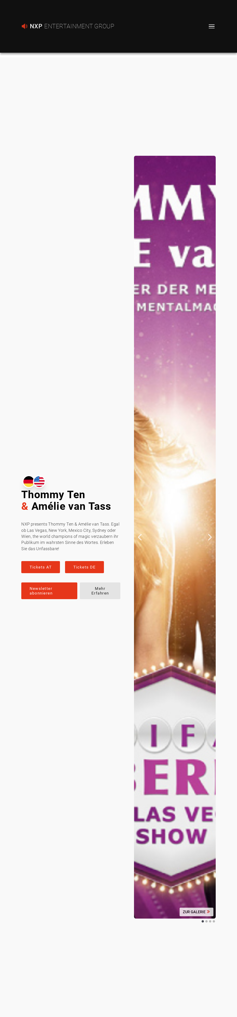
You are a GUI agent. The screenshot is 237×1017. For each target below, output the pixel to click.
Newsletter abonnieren (41, 590)
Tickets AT (41, 567)
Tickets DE (84, 567)
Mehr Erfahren (100, 590)
